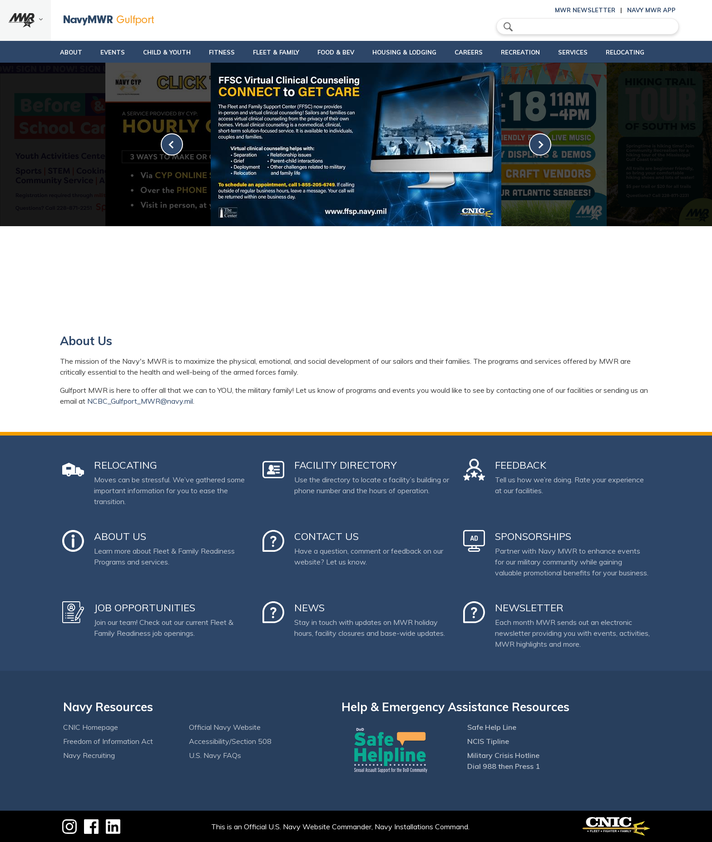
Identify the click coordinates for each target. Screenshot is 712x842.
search (508, 26)
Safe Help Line (491, 727)
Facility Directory (345, 465)
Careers (480, 52)
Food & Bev (331, 52)
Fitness (210, 52)
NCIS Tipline (488, 741)
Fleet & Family (272, 52)
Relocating (652, 52)
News (309, 607)
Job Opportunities (144, 607)
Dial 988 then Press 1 (503, 766)
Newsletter (529, 607)
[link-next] (540, 145)
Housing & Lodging (408, 52)
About (44, 52)
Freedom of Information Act (108, 741)
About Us (120, 536)
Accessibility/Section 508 (230, 741)
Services (592, 52)
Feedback (520, 465)
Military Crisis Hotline (503, 755)
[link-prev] (172, 145)
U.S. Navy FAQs (215, 755)
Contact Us (326, 536)
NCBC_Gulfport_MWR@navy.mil (140, 401)
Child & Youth (147, 52)
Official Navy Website (225, 727)
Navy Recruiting (89, 755)
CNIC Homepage (90, 727)
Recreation (531, 52)
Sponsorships (533, 536)
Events (93, 52)
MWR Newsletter (585, 10)
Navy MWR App (651, 10)
